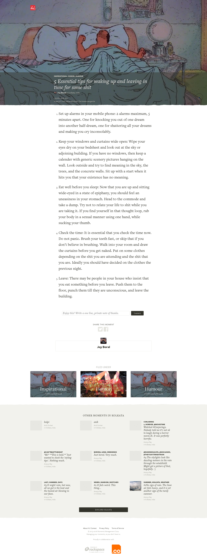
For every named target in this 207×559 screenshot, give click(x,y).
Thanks (137, 313)
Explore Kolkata (103, 509)
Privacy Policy (104, 528)
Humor (71, 76)
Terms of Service (118, 528)
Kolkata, (74, 92)
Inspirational (60, 76)
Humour (79, 76)
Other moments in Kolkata (103, 415)
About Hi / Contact (90, 528)
